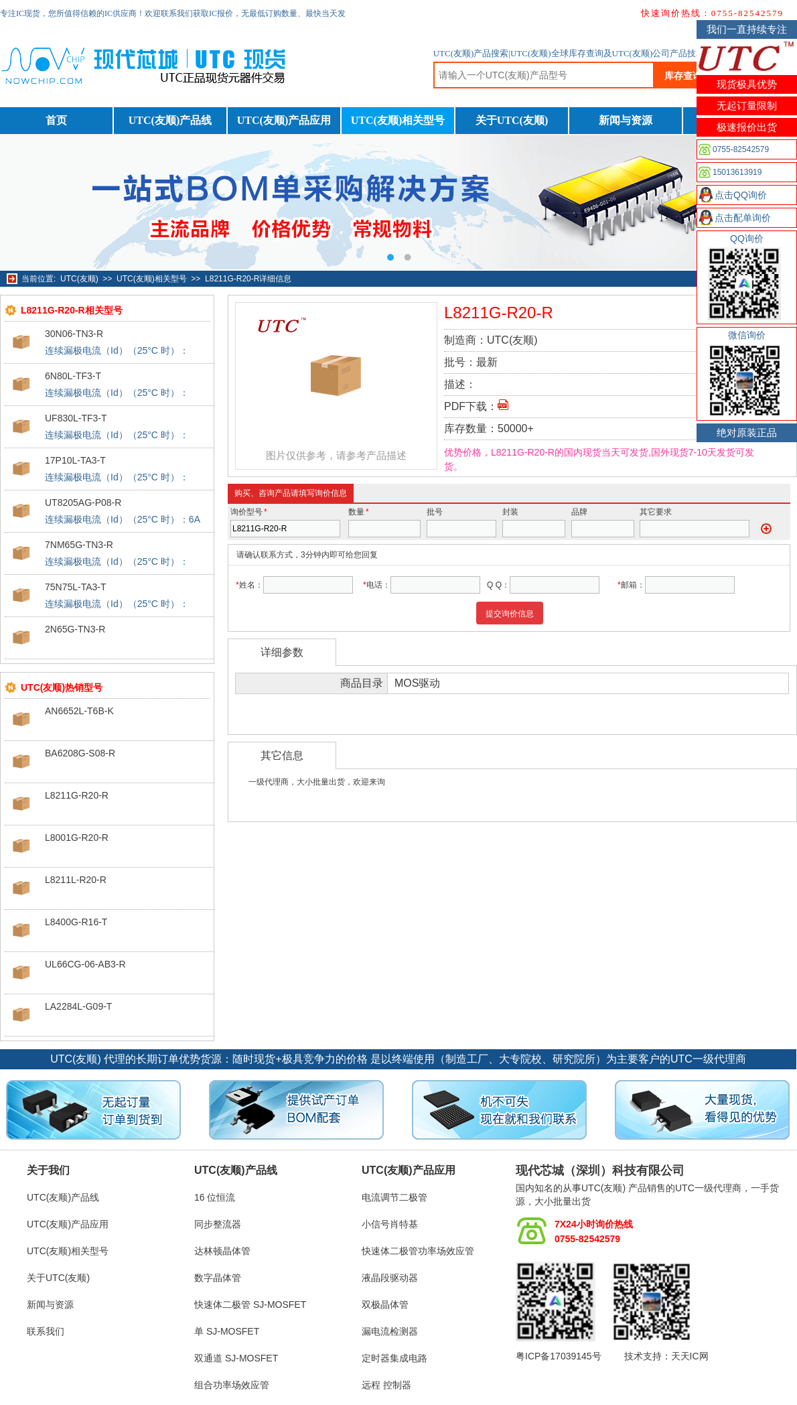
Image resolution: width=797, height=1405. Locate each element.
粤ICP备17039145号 (558, 1356)
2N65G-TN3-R (75, 629)
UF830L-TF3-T (76, 418)
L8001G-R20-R (76, 837)
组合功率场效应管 (231, 1385)
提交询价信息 (510, 613)
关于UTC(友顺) (512, 120)
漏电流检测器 (390, 1331)
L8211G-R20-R (76, 795)
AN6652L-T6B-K (79, 711)
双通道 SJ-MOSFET (236, 1358)
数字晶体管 (217, 1277)
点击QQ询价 (741, 195)
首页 (56, 120)
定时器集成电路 (394, 1358)
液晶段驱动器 (390, 1277)
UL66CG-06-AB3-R (85, 964)
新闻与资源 (625, 120)
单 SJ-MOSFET (226, 1331)
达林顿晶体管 (222, 1251)
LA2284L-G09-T (78, 1006)
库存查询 (683, 75)
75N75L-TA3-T (75, 587)
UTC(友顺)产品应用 (284, 120)
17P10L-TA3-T (75, 460)
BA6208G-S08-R (80, 753)
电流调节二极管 (394, 1197)
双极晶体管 (385, 1304)
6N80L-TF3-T (73, 376)
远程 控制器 (386, 1385)
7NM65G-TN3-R (79, 544)
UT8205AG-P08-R (83, 502)
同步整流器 (217, 1224)
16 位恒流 (214, 1197)
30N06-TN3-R (74, 333)
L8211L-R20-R (75, 879)
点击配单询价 (743, 217)
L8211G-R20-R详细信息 (248, 278)
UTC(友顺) (79, 278)
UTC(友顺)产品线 (170, 120)
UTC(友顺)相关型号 (398, 120)
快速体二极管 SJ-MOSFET (250, 1304)
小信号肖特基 (390, 1224)
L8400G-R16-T (76, 922)
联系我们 (45, 1331)
